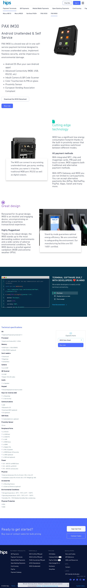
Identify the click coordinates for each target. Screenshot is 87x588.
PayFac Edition (55, 560)
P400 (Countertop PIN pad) (37, 560)
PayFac (13, 569)
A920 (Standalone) (34, 563)
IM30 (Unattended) (34, 566)
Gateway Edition (55, 557)
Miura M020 (19, 13)
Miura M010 (7, 13)
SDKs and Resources (71, 560)
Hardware (52, 566)
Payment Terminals (9, 8)
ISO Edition (52, 554)
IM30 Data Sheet (71, 340)
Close (67, 585)
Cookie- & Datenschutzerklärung (47, 586)
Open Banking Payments (60, 8)
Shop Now (67, 3)
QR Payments (24, 8)
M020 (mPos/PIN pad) (35, 557)
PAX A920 (44, 13)
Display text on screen (62, 296)
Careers (67, 567)
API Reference (69, 557)
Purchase (58, 293)
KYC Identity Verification (72, 574)
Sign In (77, 3)
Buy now (7, 106)
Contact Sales (76, 536)
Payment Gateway (16, 572)
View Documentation (59, 304)
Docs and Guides (70, 554)
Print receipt (59, 299)
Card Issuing (77, 8)
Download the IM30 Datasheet (15, 99)
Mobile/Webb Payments (41, 8)
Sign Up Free (76, 529)
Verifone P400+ (31, 13)
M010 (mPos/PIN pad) (35, 554)
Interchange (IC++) (54, 563)
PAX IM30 (54, 13)
